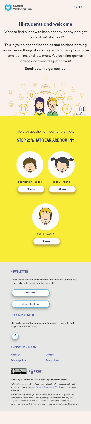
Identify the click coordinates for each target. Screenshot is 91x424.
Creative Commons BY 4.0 (48, 387)
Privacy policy (18, 360)
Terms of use (52, 360)
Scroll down (81, 110)
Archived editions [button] (30, 304)
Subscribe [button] (30, 292)
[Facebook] (15, 336)
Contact (50, 354)
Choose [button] (31, 189)
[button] (75, 7)
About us (15, 354)
